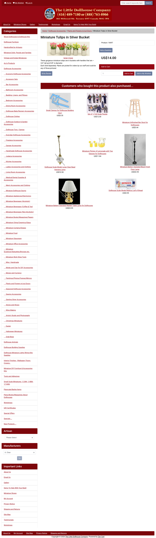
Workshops (56, 24)
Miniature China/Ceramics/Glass (17, 223)
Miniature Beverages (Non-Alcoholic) (19, 212)
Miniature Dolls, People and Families (17, 53)
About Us (6, 24)
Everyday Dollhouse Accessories (17, 135)
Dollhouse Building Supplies (14, 347)
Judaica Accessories (13, 156)
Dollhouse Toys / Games (14, 130)
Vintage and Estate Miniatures (15, 58)
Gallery (32, 24)
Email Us (66, 24)
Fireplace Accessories (13, 140)
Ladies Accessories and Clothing (17, 167)
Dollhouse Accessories (57, 31)
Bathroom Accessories (13, 90)
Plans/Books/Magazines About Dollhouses (16, 396)
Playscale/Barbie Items (12, 390)
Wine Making (10, 310)
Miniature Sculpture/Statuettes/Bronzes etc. (17, 250)
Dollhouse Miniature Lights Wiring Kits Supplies (18, 354)
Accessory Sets (11, 79)
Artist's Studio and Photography (17, 316)
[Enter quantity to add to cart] (112, 74)
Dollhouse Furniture (11, 42)
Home (7, 3)
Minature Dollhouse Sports (15, 191)
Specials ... (8, 419)
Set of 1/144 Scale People (97, 114)
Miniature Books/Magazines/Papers (18, 217)
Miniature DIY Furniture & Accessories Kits (18, 369)
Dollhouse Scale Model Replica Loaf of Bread (126, 190)
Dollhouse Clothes (12, 116)
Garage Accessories (12, 146)
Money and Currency (12, 273)
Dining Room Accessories (14, 106)
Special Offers (9, 413)
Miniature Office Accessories (16, 244)
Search (148, 3)
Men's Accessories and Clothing (17, 185)
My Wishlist (18, 3)
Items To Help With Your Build (85, 24)
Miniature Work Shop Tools (15, 257)
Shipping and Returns (12, 509)
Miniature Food (10, 233)
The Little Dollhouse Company (76, 537)
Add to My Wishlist (144, 74)
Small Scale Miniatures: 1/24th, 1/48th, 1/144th (18, 383)
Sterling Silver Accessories (15, 300)
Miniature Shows (20, 24)
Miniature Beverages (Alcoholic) (17, 201)
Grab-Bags (9, 337)
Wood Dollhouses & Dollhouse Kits (17, 37)
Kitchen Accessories (12, 162)
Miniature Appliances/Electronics (17, 196)
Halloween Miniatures (13, 331)
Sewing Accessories (12, 294)
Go (19, 458)
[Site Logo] (78, 14)
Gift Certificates (10, 408)
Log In (29, 3)
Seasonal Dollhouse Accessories (17, 289)
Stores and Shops (11, 305)
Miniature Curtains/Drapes (15, 228)
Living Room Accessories (14, 172)
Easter (7, 326)
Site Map (7, 515)
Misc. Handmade (11, 262)
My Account (8, 499)
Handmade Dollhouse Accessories (18, 151)
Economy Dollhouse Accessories (17, 74)
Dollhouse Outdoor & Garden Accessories (16, 123)
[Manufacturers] (19, 452)
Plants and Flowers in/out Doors (79, 31)
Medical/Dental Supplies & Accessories (15, 178)
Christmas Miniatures (13, 321)
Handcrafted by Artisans (13, 47)
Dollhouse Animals (11, 342)
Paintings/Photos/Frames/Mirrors (18, 278)
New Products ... (10, 424)
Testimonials (43, 24)
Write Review (46, 73)
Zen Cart (101, 537)
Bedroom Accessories (13, 101)
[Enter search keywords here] (132, 3)
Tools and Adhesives (12, 376)
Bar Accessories (11, 85)
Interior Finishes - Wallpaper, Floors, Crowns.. (17, 362)
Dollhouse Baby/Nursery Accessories (19, 111)
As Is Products (9, 63)
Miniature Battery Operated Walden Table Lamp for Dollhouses (69, 206)
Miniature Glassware (12, 239)
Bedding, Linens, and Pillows (15, 95)
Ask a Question (106, 50)
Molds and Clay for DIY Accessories (18, 268)
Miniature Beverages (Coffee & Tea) (18, 207)
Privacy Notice (9, 504)
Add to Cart (129, 74)
